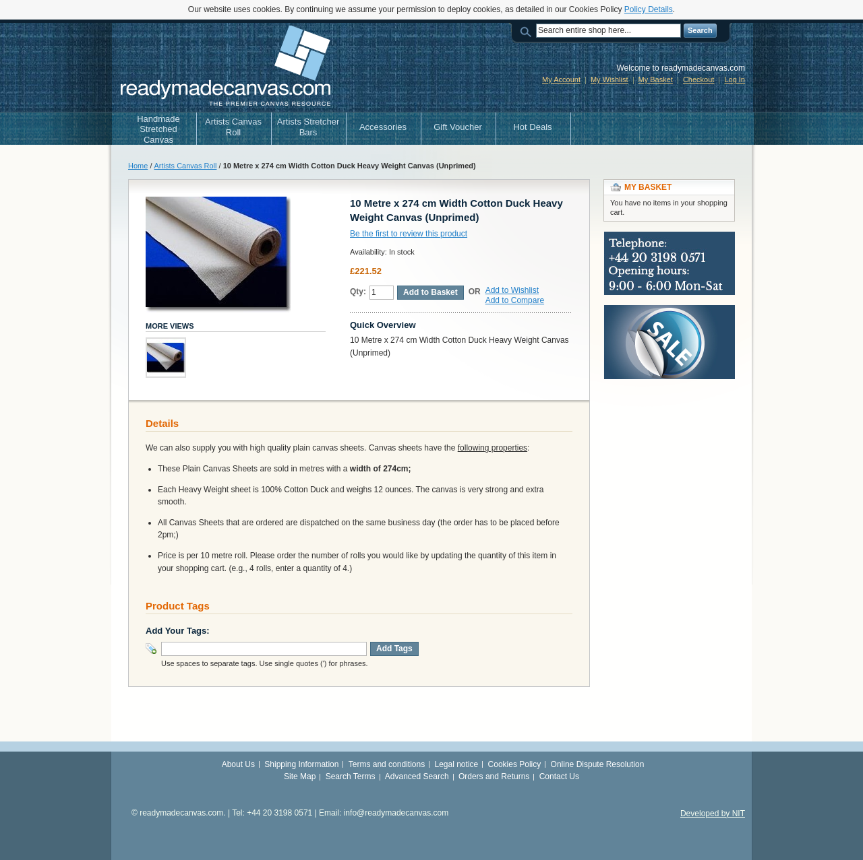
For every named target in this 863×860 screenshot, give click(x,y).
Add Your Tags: (178, 631)
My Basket (655, 79)
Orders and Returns (493, 776)
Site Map (300, 776)
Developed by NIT (712, 813)
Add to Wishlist (512, 290)
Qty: (358, 291)
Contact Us (559, 776)
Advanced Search (417, 776)
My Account (561, 79)
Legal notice (457, 764)
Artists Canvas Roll (185, 166)
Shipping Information (301, 764)
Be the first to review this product (408, 233)
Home (138, 166)
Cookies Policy (514, 764)
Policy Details (648, 9)
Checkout (698, 79)
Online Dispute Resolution (598, 764)
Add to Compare (514, 300)
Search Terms (351, 776)
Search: (528, 31)
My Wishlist (609, 79)
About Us (238, 764)
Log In (734, 79)
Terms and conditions (387, 764)
